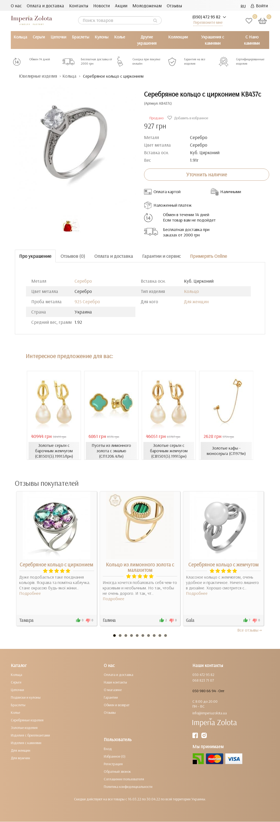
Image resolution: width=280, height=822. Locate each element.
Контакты (78, 5)
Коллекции (178, 36)
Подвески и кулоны (26, 697)
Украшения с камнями (212, 40)
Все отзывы (249, 630)
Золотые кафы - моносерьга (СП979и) (226, 450)
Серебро (83, 281)
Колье (119, 36)
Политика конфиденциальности (128, 786)
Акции (121, 5)
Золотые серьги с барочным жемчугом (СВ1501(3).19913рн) (169, 451)
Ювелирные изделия (39, 76)
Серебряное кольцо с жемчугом (223, 565)
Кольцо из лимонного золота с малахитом (140, 567)
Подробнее (30, 593)
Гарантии (111, 697)
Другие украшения (146, 40)
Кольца (20, 36)
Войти (259, 5)
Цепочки (58, 36)
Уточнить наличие (206, 174)
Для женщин (196, 301)
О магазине (113, 690)
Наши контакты (115, 682)
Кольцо (191, 291)
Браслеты (80, 36)
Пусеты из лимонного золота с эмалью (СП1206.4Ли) (111, 451)
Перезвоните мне (207, 22)
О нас (16, 5)
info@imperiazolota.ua (209, 713)
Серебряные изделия (27, 720)
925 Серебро (87, 301)
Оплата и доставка (45, 5)
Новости (101, 5)
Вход (108, 749)
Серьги (39, 36)
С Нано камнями (252, 40)
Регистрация (113, 764)
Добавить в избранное (188, 117)
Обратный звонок (117, 771)
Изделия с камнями (26, 743)
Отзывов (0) (73, 256)
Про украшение (35, 256)
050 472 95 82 (203, 674)
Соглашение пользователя (124, 779)
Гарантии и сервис (161, 256)
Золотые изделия (24, 727)
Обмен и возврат (116, 705)
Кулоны (101, 36)
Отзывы (174, 5)
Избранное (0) (114, 756)
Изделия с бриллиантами (30, 735)
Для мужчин (20, 758)
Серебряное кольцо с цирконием (56, 565)
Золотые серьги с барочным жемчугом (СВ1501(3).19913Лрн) (54, 451)
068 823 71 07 (203, 680)
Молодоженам (147, 5)
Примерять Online (208, 256)
